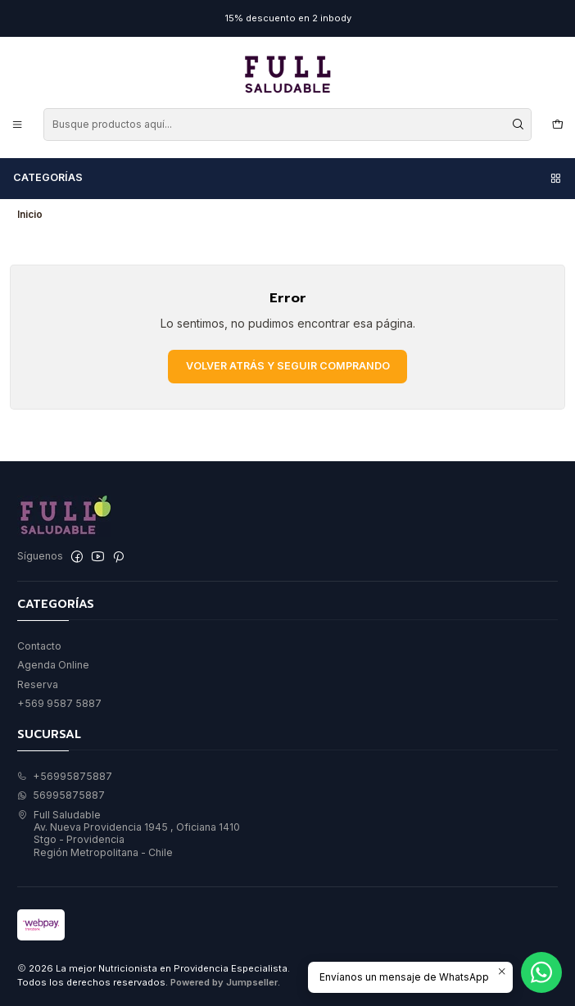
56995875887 (61, 795)
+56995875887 (64, 776)
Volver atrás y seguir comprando (288, 366)
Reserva (37, 684)
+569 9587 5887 (59, 703)
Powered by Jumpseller (224, 982)
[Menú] (17, 124)
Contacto (39, 646)
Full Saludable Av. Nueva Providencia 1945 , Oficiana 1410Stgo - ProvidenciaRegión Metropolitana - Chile (128, 834)
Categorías (288, 177)
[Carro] (557, 124)
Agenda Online (53, 665)
